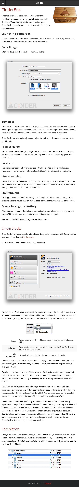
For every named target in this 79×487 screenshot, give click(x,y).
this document (28, 237)
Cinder (47, 483)
